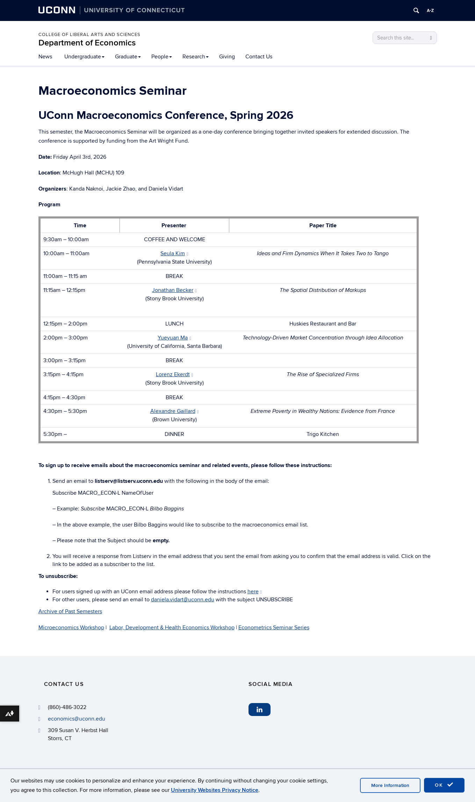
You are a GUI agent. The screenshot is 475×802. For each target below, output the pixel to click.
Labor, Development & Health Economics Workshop (172, 627)
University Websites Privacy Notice (214, 790)
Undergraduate (84, 56)
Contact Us (258, 56)
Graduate (128, 56)
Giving (227, 56)
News (45, 56)
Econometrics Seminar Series (273, 627)
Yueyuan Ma (174, 337)
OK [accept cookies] (444, 785)
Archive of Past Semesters (70, 611)
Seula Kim (174, 253)
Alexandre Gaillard (174, 411)
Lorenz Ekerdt (174, 374)
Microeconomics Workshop (71, 627)
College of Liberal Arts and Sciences (89, 34)
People (161, 56)
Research (195, 56)
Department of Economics (87, 43)
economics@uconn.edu (76, 718)
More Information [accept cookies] (390, 785)
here (254, 591)
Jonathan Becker (174, 290)
